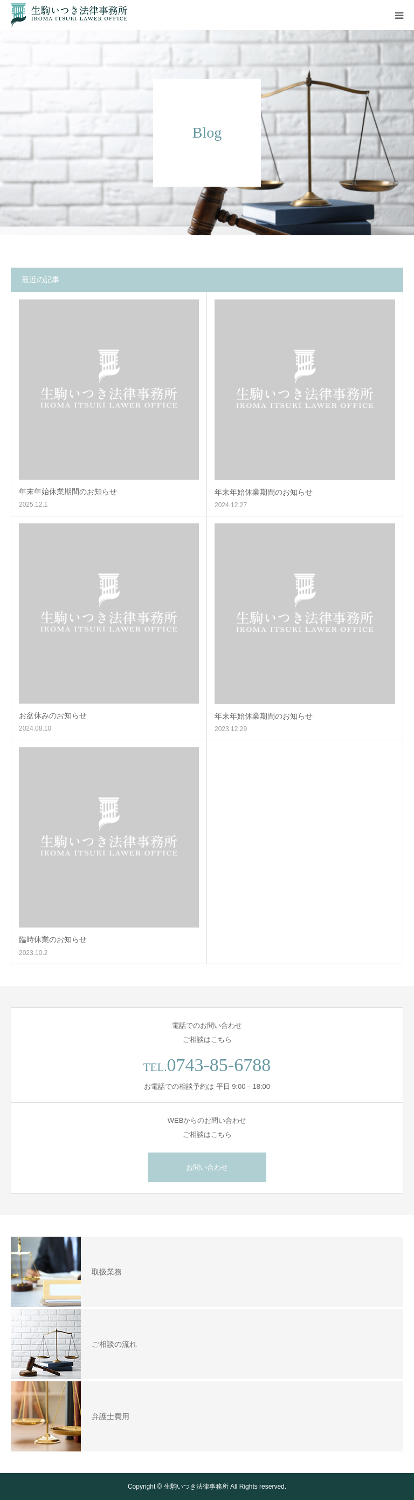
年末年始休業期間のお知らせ (68, 491)
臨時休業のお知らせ (53, 939)
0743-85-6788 (219, 1065)
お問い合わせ (207, 1167)
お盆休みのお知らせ (53, 715)
